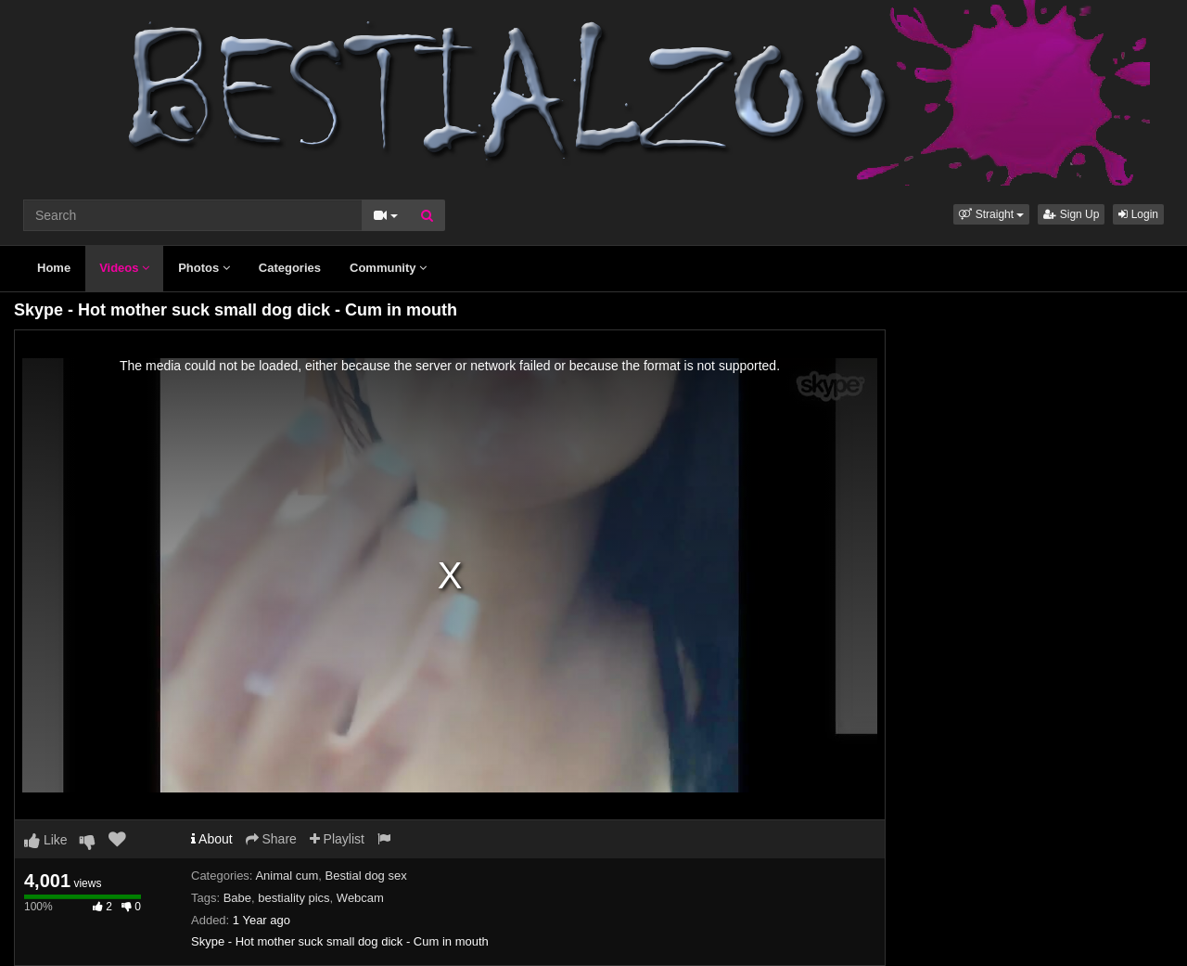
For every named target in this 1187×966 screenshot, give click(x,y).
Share (271, 838)
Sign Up (1071, 214)
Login (1138, 214)
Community (388, 268)
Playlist (337, 838)
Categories (290, 268)
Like (46, 839)
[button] (991, 214)
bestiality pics (293, 898)
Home (53, 268)
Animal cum (286, 875)
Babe (237, 898)
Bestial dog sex (366, 875)
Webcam (360, 898)
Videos (124, 268)
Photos (204, 268)
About (212, 838)
